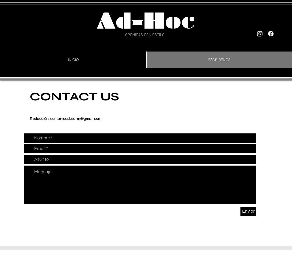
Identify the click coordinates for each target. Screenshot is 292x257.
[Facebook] (270, 33)
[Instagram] (259, 33)
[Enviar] (248, 211)
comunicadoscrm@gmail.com (75, 119)
